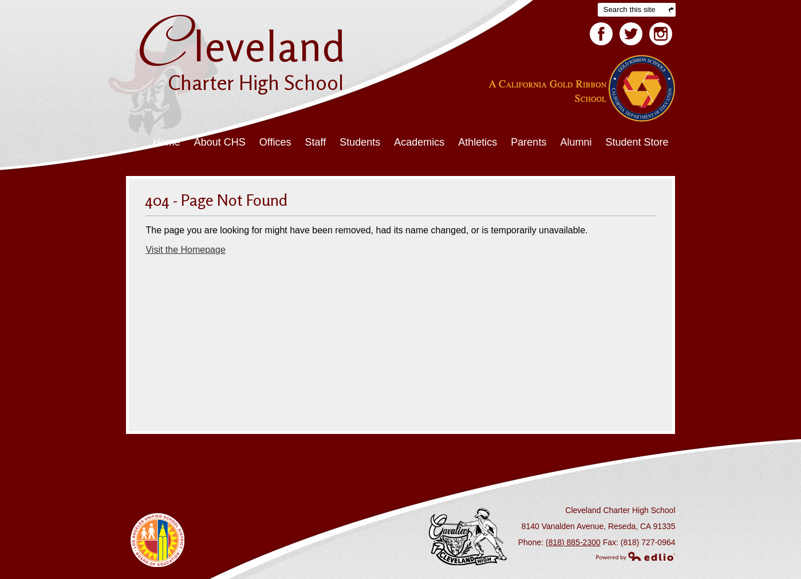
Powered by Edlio (635, 556)
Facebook (601, 36)
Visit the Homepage (185, 250)
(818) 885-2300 (573, 542)
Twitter (631, 36)
